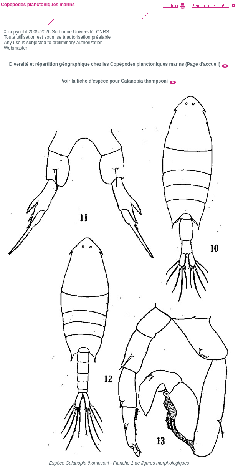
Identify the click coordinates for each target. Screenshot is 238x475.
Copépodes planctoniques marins (38, 4)
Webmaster (15, 48)
